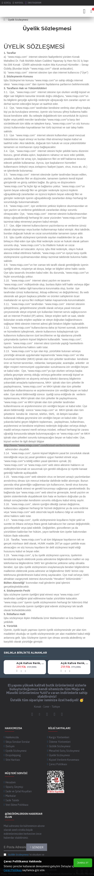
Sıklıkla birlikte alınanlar (25, 652)
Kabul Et (83, 862)
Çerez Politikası (13, 870)
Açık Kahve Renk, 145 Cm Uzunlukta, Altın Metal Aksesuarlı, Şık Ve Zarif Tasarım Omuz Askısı (75, 663)
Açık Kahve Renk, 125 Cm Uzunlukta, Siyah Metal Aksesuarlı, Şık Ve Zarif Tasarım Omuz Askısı (30, 663)
